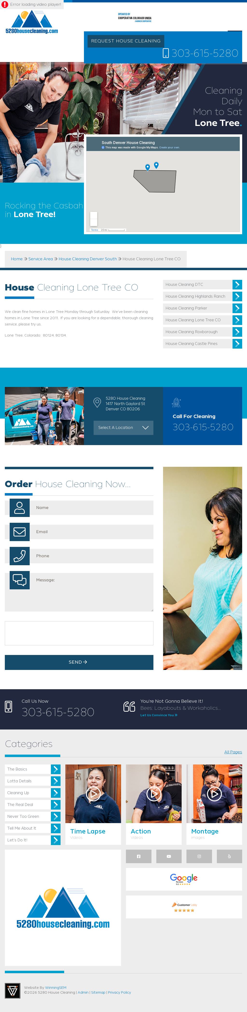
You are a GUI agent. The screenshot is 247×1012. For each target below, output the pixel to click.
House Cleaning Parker (186, 308)
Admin (83, 992)
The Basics (17, 769)
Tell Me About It (21, 828)
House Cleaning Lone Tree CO (193, 320)
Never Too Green (23, 817)
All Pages (233, 752)
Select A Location (115, 428)
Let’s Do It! (17, 840)
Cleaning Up (18, 793)
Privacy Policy (119, 992)
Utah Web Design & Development (12, 990)
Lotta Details (19, 781)
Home (17, 259)
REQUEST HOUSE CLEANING (126, 41)
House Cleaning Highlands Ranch (195, 296)
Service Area (40, 259)
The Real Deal (20, 805)
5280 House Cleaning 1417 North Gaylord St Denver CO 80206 (125, 404)
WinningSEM (55, 988)
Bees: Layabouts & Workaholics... (191, 711)
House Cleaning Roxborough (191, 332)
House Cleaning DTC (184, 285)
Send (79, 662)
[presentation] (44, 633)
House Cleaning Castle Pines (191, 344)
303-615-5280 (201, 53)
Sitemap (98, 992)
